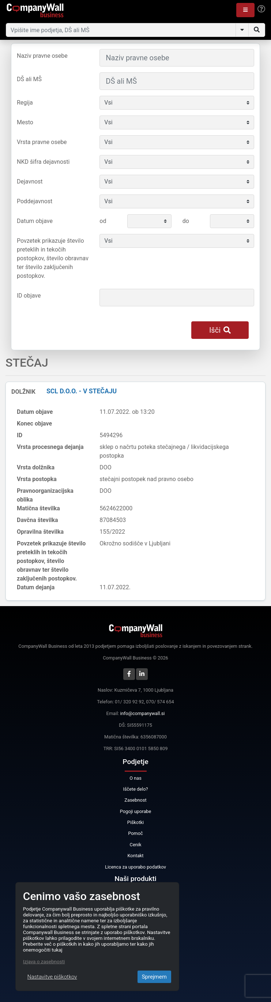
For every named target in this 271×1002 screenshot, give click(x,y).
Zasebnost (135, 800)
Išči (220, 330)
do (185, 221)
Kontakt (135, 855)
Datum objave (35, 221)
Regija (25, 102)
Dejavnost (30, 181)
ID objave (29, 295)
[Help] (261, 9)
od (102, 221)
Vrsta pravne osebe (42, 142)
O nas (135, 778)
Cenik (136, 844)
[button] (245, 10)
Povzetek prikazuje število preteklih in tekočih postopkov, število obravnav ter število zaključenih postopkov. (53, 258)
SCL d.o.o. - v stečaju (81, 391)
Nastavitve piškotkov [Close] (52, 976)
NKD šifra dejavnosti (43, 161)
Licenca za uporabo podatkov (135, 867)
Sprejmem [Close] (154, 976)
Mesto (25, 122)
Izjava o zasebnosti (44, 961)
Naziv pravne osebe (42, 55)
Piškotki (135, 822)
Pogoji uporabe (135, 811)
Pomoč (135, 833)
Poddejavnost (34, 201)
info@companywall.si (142, 713)
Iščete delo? (135, 789)
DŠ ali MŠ (29, 79)
